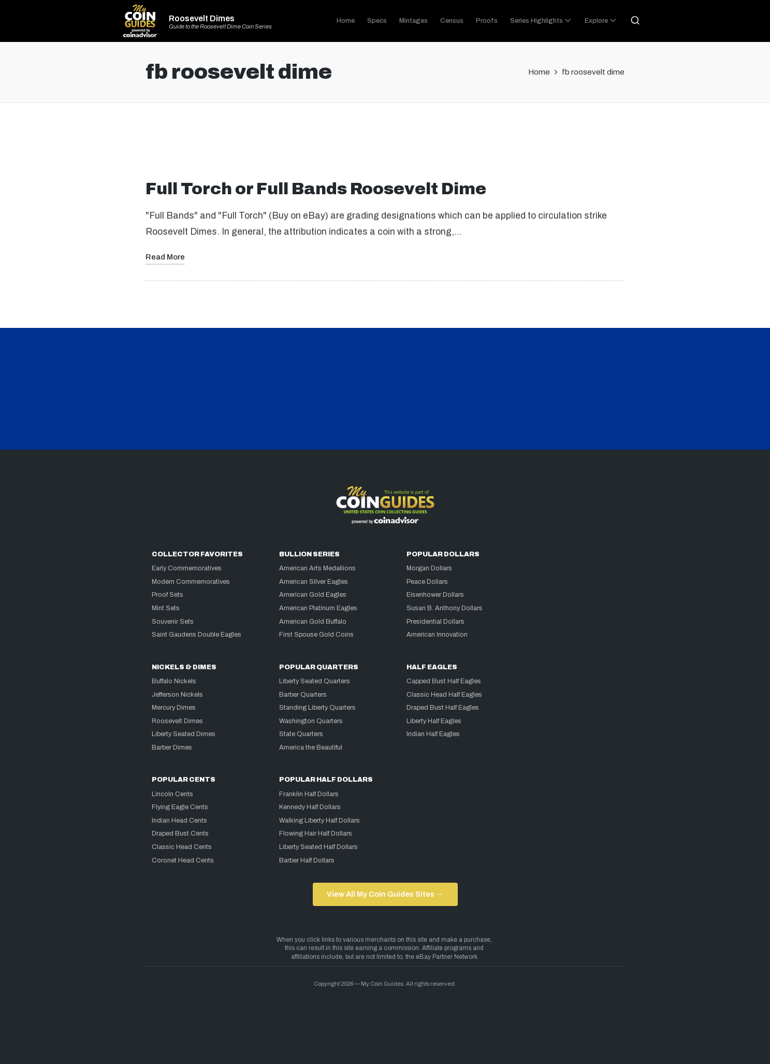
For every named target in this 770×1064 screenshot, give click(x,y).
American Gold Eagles (312, 594)
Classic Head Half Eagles (444, 694)
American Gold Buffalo (312, 621)
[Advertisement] (385, 145)
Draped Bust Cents (180, 833)
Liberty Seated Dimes (183, 734)
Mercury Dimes (174, 707)
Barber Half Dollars (307, 860)
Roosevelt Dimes (202, 19)
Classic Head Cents (182, 847)
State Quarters (301, 734)
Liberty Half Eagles (433, 721)
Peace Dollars (427, 581)
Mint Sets (166, 608)
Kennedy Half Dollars (310, 807)
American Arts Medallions (317, 568)
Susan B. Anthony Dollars (444, 608)
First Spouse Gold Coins (316, 634)
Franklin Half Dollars (309, 794)
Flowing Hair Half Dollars (315, 833)
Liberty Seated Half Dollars (318, 847)
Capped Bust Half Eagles (443, 681)
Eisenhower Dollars (435, 594)
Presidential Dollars (435, 621)
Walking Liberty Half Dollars (319, 820)
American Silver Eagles (313, 581)
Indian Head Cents (179, 820)
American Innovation (437, 634)
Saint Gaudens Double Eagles (196, 634)
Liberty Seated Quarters (314, 681)
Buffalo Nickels (174, 681)
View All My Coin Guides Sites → (385, 894)
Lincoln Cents (172, 794)
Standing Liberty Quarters (317, 707)
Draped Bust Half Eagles (442, 707)
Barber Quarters (303, 694)
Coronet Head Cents (183, 860)
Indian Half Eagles (433, 734)
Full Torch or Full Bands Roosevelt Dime (316, 189)
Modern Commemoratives (191, 581)
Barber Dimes (172, 747)
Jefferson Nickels (177, 694)
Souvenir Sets (173, 621)
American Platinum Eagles (318, 608)
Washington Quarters (311, 721)
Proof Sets (167, 594)
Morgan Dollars (429, 568)
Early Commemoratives (187, 568)
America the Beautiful (310, 747)
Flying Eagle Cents (180, 807)
